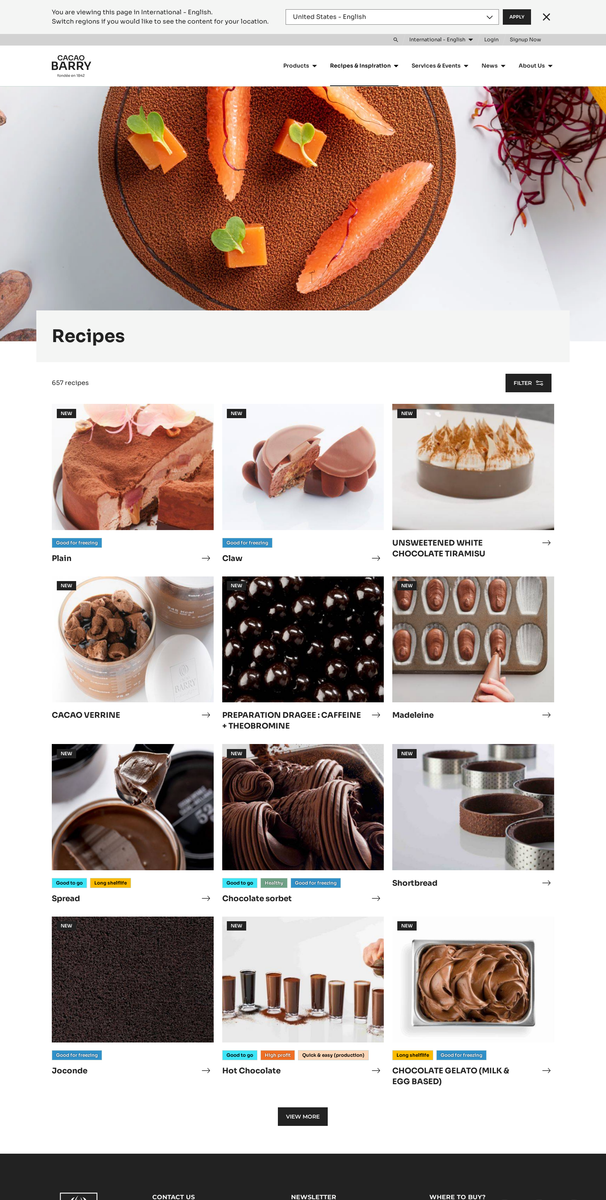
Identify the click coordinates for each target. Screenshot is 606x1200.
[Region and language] (392, 17)
